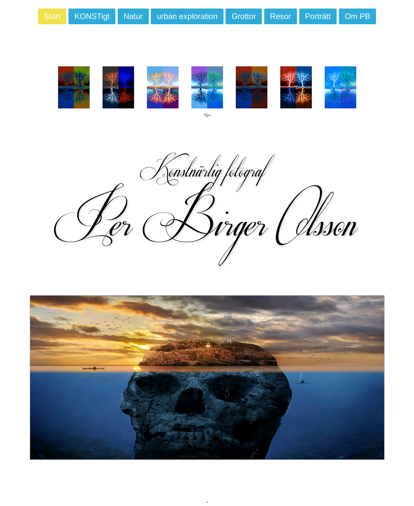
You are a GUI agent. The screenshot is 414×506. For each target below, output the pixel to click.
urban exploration (187, 16)
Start (52, 16)
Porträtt (318, 16)
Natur (133, 16)
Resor (280, 16)
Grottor (243, 16)
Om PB (357, 16)
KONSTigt (91, 16)
